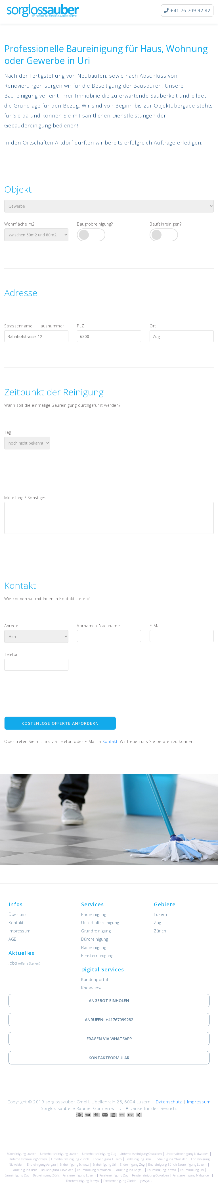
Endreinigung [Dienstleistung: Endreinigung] (93, 914)
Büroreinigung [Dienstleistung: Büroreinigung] (94, 939)
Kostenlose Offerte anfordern (60, 723)
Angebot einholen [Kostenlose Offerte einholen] (109, 1000)
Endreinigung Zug (132, 1165)
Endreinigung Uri (104, 1165)
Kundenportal (94, 979)
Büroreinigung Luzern (21, 1154)
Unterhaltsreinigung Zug (99, 1154)
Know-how (91, 987)
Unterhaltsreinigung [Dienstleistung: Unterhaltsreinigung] (100, 922)
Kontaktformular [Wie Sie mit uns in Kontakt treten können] (109, 1057)
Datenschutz (169, 1102)
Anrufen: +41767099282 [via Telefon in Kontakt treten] (109, 1019)
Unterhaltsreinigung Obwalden (141, 1154)
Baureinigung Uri (192, 1170)
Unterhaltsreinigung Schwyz (28, 1159)
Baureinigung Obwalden (57, 1170)
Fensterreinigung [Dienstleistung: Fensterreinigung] (97, 955)
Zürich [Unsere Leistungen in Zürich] (160, 931)
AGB (13, 939)
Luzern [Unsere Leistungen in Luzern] (160, 914)
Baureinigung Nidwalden (94, 1170)
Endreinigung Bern (138, 1159)
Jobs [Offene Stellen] (24, 963)
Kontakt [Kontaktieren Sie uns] (110, 741)
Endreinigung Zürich (162, 1165)
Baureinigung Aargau (129, 1170)
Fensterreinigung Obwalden (150, 1175)
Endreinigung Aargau (41, 1165)
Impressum (20, 931)
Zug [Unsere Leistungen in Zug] (157, 922)
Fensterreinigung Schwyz (83, 1181)
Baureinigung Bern (24, 1170)
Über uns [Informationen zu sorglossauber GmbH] (17, 914)
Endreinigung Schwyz (74, 1165)
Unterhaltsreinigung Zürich (70, 1159)
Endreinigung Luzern (107, 1159)
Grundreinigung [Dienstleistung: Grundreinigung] (96, 931)
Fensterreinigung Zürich (119, 1181)
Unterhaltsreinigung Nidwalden (187, 1154)
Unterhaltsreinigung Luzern (59, 1154)
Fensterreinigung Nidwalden (192, 1175)
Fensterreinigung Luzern (79, 1175)
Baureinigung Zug (17, 1175)
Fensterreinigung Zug (113, 1175)
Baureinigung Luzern (192, 1165)
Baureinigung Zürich (47, 1175)
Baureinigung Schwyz (162, 1170)
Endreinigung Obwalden (171, 1159)
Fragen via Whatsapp (109, 1038)
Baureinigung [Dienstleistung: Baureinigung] (93, 947)
